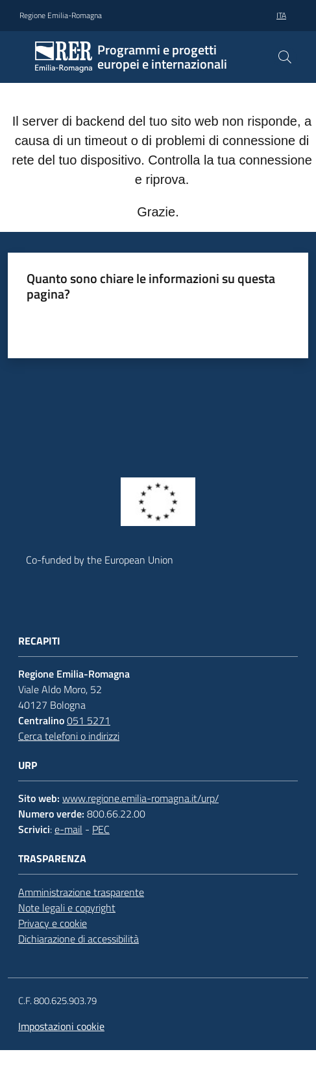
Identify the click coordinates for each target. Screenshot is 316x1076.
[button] (285, 57)
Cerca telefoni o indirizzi (68, 736)
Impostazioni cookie (61, 1026)
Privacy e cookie (52, 923)
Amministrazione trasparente (81, 892)
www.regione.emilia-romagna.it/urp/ (140, 798)
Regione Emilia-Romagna (60, 15)
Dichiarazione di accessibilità (78, 938)
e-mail (68, 829)
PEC (101, 829)
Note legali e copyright (66, 907)
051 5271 (88, 720)
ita (281, 15)
